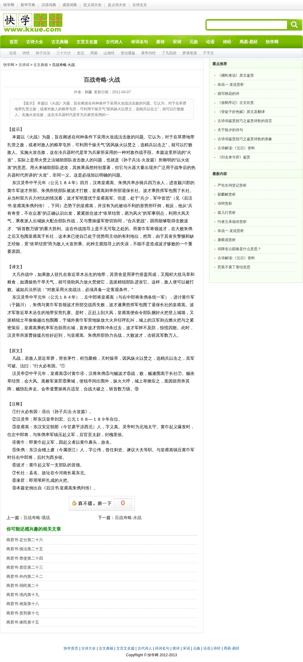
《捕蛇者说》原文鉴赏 (236, 75)
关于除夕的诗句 (230, 130)
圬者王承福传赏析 (232, 222)
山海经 (109, 53)
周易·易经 (248, 41)
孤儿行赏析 (227, 212)
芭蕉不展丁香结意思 (234, 267)
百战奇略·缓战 (36, 517)
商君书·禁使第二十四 (24, 558)
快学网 (8, 5)
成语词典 (69, 5)
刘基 (88, 92)
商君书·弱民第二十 (22, 585)
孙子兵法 (43, 53)
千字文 (208, 53)
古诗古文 (139, 5)
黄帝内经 (148, 53)
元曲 (196, 648)
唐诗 (176, 648)
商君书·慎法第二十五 (24, 549)
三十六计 (63, 53)
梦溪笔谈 (189, 53)
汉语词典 (49, 5)
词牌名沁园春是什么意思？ (239, 249)
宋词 (186, 648)
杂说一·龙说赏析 (231, 84)
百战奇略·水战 (128, 517)
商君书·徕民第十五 (22, 622)
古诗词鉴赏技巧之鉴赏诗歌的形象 (245, 139)
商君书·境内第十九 (22, 594)
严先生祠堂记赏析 (232, 185)
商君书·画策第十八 (22, 603)
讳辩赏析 (225, 203)
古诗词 (23, 65)
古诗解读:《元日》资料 (236, 148)
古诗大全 (88, 648)
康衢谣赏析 (227, 240)
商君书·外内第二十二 (24, 576)
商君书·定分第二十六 (24, 540)
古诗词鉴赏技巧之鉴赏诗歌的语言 (245, 121)
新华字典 (28, 5)
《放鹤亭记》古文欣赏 (236, 103)
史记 (80, 53)
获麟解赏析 (227, 194)
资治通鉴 (128, 53)
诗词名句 (162, 648)
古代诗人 (145, 648)
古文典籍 (40, 65)
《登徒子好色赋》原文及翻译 (241, 112)
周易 (94, 53)
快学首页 (71, 648)
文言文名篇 (125, 648)
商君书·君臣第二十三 (24, 567)
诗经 (26, 53)
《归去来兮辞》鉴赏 (234, 157)
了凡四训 (169, 53)
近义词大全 (92, 5)
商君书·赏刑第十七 (22, 613)
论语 (12, 53)
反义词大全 (117, 5)
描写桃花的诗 (228, 93)
